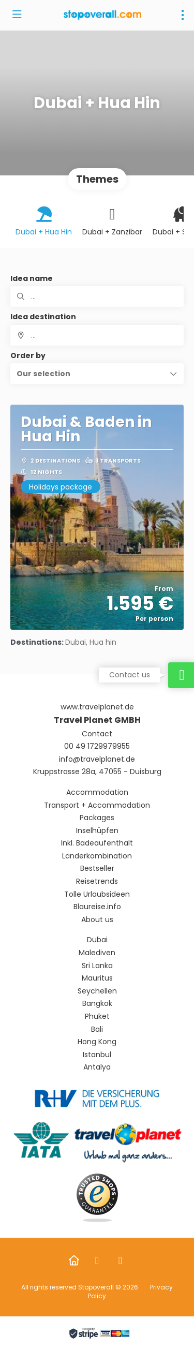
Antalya (97, 1067)
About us (97, 920)
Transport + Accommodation (97, 805)
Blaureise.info (97, 907)
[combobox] (97, 335)
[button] (97, 373)
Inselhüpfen (97, 831)
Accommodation (97, 792)
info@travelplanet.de (97, 759)
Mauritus (97, 978)
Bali (97, 1029)
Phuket (97, 1016)
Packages (97, 818)
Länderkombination (97, 856)
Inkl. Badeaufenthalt (97, 843)
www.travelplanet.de (97, 707)
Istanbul (97, 1055)
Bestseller (97, 868)
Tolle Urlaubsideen (97, 894)
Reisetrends (97, 881)
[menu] (182, 15)
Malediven (97, 953)
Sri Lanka (97, 966)
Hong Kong (97, 1042)
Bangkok (97, 1003)
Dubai (97, 940)
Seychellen (97, 991)
